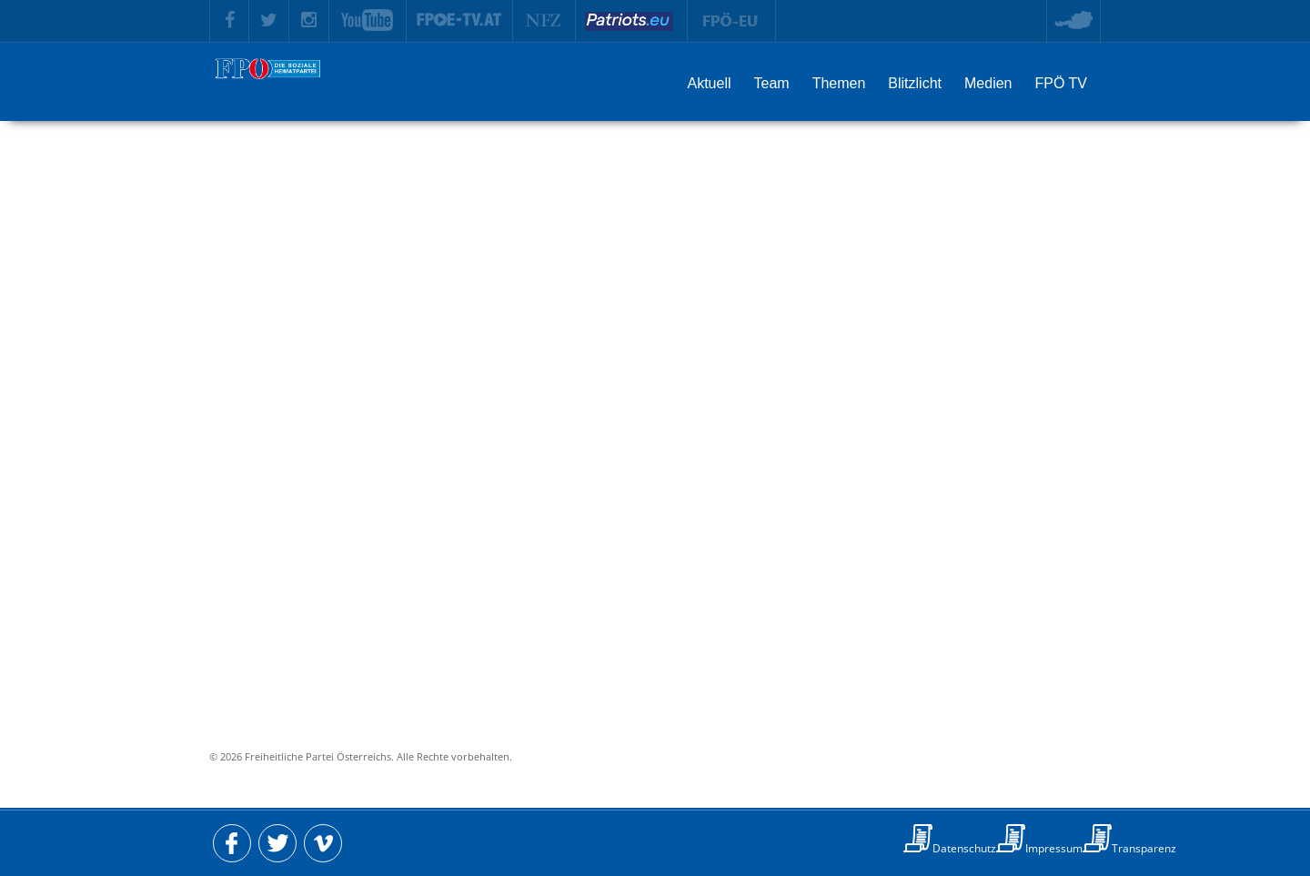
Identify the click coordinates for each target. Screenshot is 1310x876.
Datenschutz (964, 848)
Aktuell (709, 83)
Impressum (1054, 848)
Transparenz (1144, 848)
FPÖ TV (1061, 83)
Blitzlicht (915, 83)
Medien (988, 83)
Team (772, 83)
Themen (839, 83)
